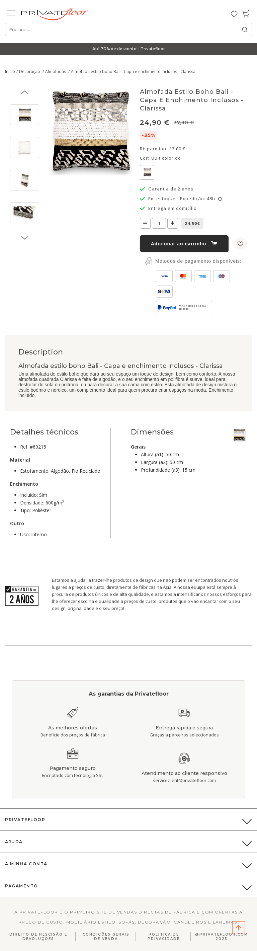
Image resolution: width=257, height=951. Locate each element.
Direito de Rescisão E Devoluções (38, 936)
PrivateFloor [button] (25, 819)
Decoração (30, 71)
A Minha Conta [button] (26, 863)
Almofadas (56, 71)
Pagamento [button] (21, 885)
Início (10, 71)
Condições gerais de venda (106, 936)
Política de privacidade (164, 936)
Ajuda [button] (14, 841)
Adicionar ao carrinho (184, 243)
